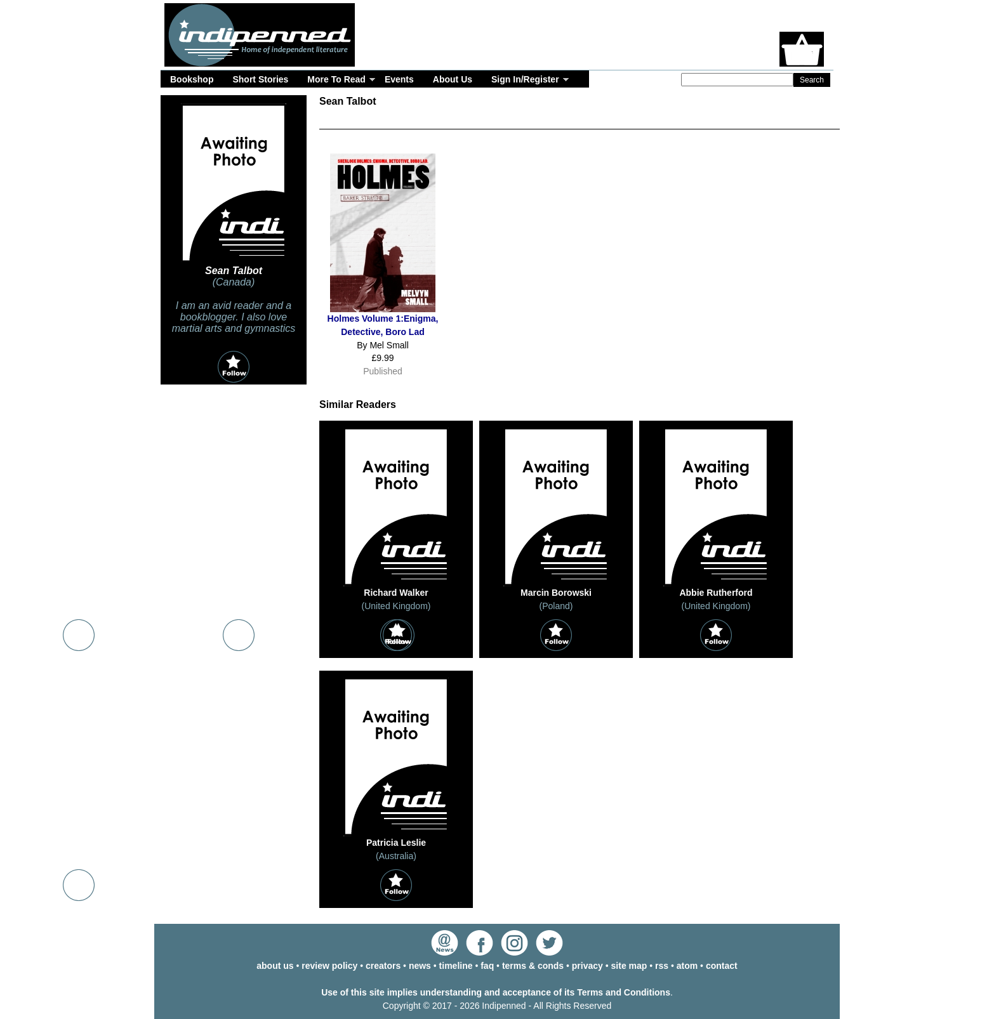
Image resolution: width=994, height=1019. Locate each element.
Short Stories (260, 79)
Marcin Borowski (556, 593)
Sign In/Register (525, 79)
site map (629, 966)
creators (383, 966)
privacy (587, 966)
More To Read (336, 79)
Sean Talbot (233, 270)
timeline (456, 966)
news (420, 966)
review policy (329, 966)
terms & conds (533, 966)
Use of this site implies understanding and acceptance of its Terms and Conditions (495, 992)
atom (687, 966)
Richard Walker (396, 593)
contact (722, 966)
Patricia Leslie (396, 843)
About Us (452, 79)
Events (399, 79)
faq (487, 966)
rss (661, 966)
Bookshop (191, 79)
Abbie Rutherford (715, 593)
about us (274, 966)
